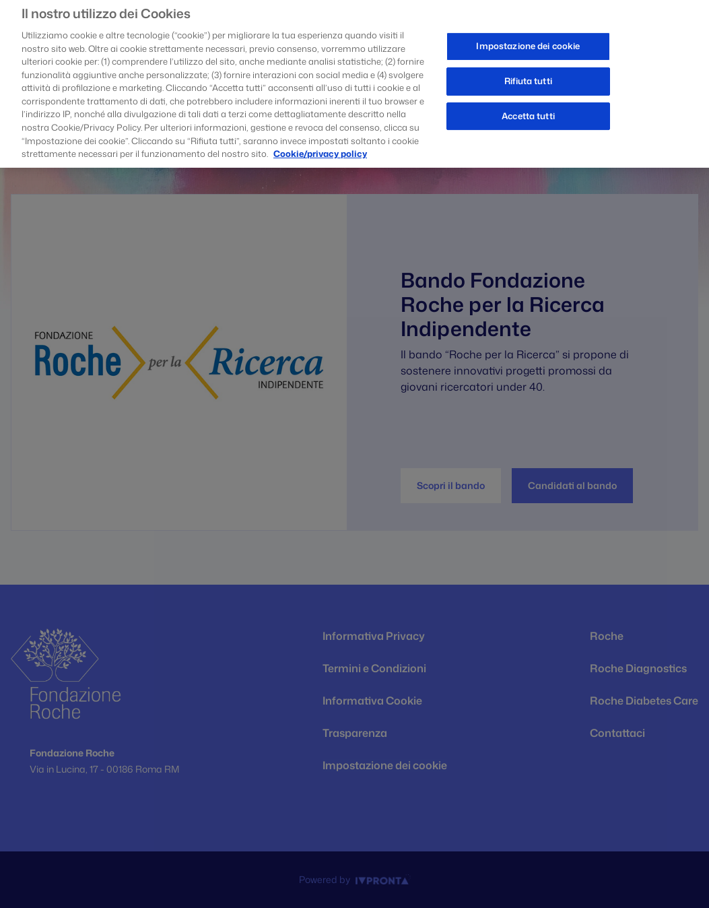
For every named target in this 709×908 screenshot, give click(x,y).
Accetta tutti (528, 111)
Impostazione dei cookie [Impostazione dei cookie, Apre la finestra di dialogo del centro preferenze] (528, 42)
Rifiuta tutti (528, 76)
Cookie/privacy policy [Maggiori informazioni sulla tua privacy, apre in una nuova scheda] (320, 149)
